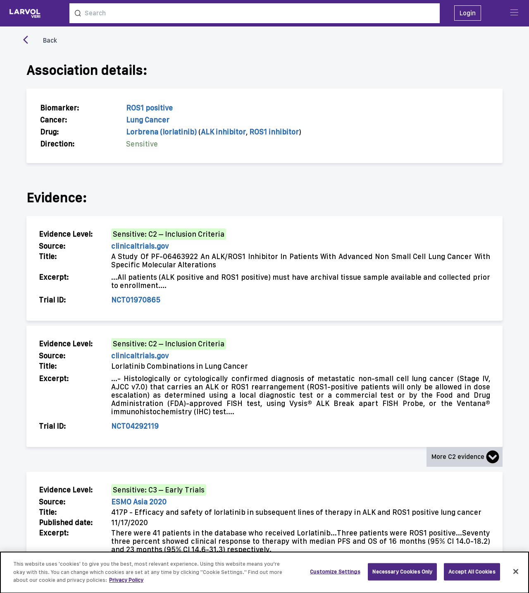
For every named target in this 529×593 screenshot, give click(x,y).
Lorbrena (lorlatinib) (161, 131)
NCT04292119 (135, 426)
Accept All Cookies (471, 576)
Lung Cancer (147, 119)
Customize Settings (335, 576)
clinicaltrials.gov (140, 246)
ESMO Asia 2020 (139, 501)
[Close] (516, 576)
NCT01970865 (135, 299)
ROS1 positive (149, 107)
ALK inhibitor (223, 131)
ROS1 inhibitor (274, 131)
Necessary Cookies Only (402, 576)
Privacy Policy (126, 584)
